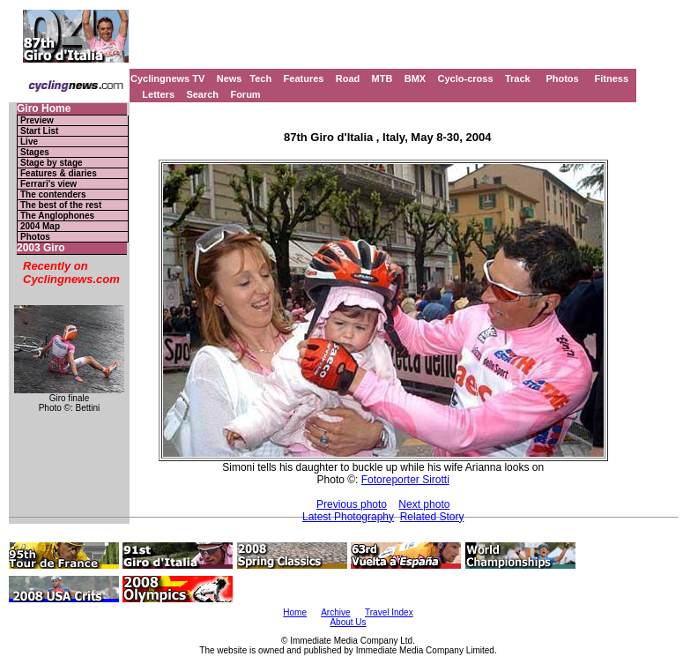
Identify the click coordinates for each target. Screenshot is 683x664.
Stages (34, 152)
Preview (37, 120)
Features (304, 78)
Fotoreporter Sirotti (405, 480)
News (229, 78)
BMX (415, 78)
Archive (335, 612)
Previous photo (351, 504)
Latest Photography (348, 517)
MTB (382, 78)
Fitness (611, 78)
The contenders (52, 194)
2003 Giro (41, 248)
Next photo (423, 504)
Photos (562, 78)
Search (202, 94)
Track (518, 78)
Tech (260, 78)
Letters (158, 94)
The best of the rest (60, 205)
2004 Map (40, 226)
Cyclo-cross (466, 78)
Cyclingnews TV (167, 78)
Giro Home (44, 109)
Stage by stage (51, 163)
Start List (39, 131)
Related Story (432, 517)
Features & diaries (58, 173)
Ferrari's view (48, 184)
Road (348, 78)
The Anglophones (57, 215)
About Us (348, 622)
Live (29, 141)
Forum (245, 94)
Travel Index (389, 612)
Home (295, 612)
